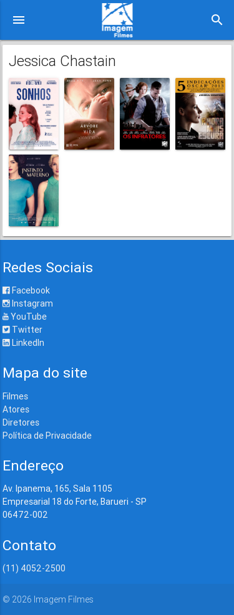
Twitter (22, 329)
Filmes (15, 396)
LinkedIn (23, 342)
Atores (15, 409)
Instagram (27, 303)
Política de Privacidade (47, 435)
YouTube (24, 316)
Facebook (26, 290)
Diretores (20, 422)
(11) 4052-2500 (34, 568)
